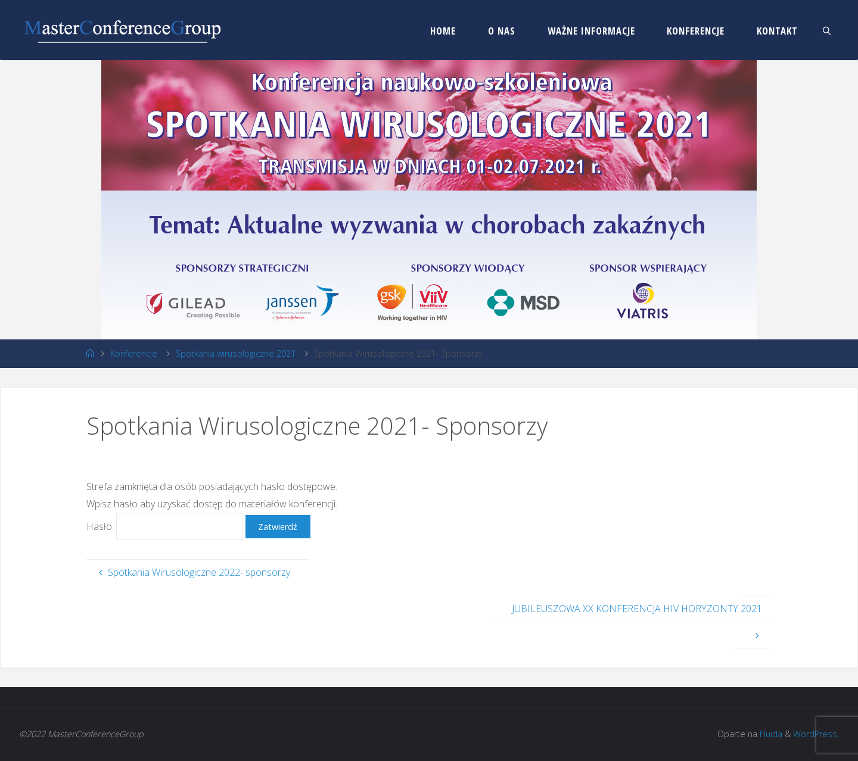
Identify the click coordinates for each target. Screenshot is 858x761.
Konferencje (133, 353)
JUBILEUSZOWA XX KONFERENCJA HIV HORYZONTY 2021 (637, 608)
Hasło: (165, 526)
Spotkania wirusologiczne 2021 (236, 353)
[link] (827, 30)
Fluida (769, 734)
